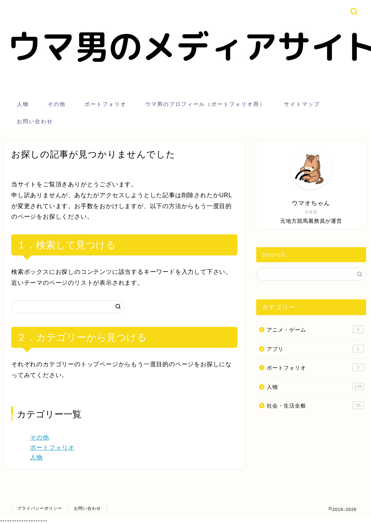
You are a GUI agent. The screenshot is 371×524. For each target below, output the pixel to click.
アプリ (315, 348)
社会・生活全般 (315, 405)
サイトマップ (302, 104)
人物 (23, 104)
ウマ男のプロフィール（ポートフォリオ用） (205, 104)
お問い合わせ (35, 121)
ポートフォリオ (105, 104)
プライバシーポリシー (39, 508)
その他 (57, 104)
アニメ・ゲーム (315, 329)
